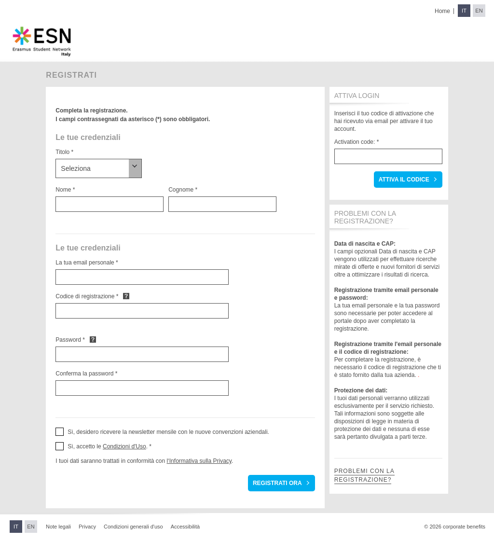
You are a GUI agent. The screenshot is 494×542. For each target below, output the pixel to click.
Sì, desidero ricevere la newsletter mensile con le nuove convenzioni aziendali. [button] (168, 432)
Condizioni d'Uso (124, 446)
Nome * (65, 189)
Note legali (58, 526)
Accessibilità (185, 526)
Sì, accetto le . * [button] (109, 446)
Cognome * (182, 189)
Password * (70, 339)
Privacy (87, 526)
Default (126, 295)
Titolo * (64, 152)
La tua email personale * (86, 262)
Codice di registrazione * (86, 296)
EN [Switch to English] (478, 11)
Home (442, 11)
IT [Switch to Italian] (464, 11)
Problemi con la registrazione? (364, 475)
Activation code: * (356, 142)
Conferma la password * (86, 373)
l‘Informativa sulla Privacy (198, 461)
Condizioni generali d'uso (133, 526)
